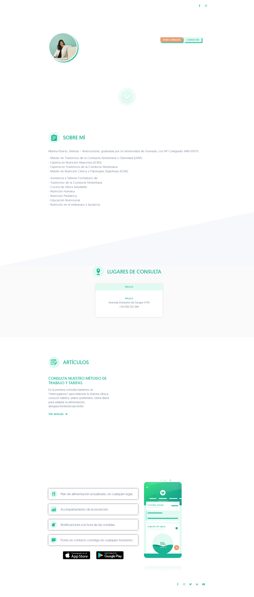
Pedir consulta (171, 39)
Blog (188, 5)
